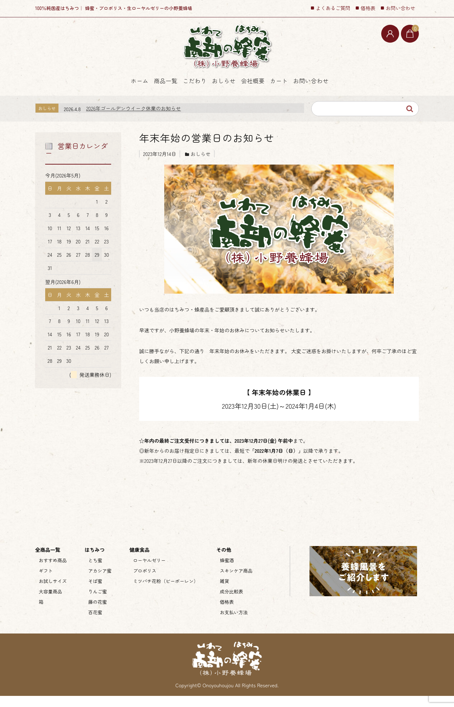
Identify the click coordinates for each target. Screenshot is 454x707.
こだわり (172, 94)
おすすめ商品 (53, 571)
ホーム (75, 94)
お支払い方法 (234, 623)
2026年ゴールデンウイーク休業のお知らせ (133, 119)
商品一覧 (122, 94)
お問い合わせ (371, 94)
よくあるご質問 (333, 7)
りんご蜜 (97, 602)
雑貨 (224, 592)
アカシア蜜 (100, 581)
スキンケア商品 (236, 581)
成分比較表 (231, 602)
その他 (223, 560)
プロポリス (144, 581)
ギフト (46, 581)
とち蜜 (95, 571)
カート (319, 94)
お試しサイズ (53, 592)
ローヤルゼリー (149, 571)
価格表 (368, 7)
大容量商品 (50, 602)
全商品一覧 (47, 560)
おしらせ (222, 94)
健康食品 (139, 560)
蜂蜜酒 (227, 571)
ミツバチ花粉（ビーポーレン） (165, 592)
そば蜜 (95, 592)
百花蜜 (95, 623)
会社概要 (271, 94)
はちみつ (95, 560)
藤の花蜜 (97, 612)
